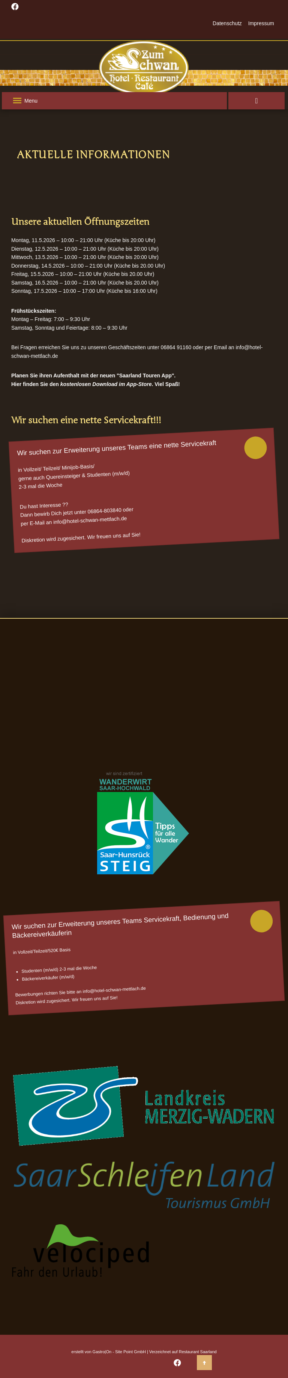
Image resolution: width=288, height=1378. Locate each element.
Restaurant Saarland (198, 1351)
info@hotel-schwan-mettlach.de (90, 520)
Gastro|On (102, 1351)
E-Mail (37, 522)
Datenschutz (227, 23)
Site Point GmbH (130, 1351)
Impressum (261, 23)
